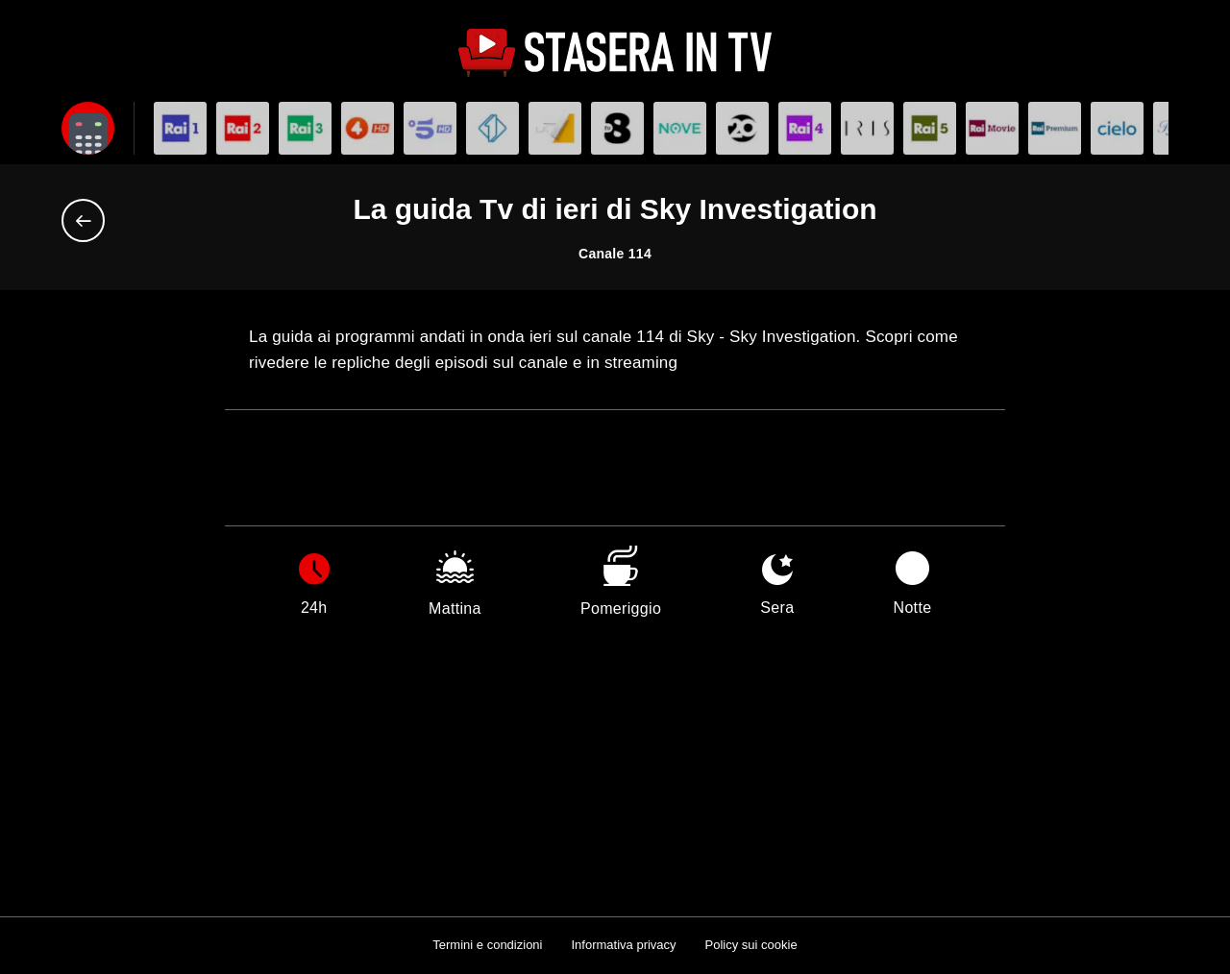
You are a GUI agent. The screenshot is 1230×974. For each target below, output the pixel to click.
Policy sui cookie (751, 944)
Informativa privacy (623, 944)
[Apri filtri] (88, 128)
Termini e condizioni (487, 944)
